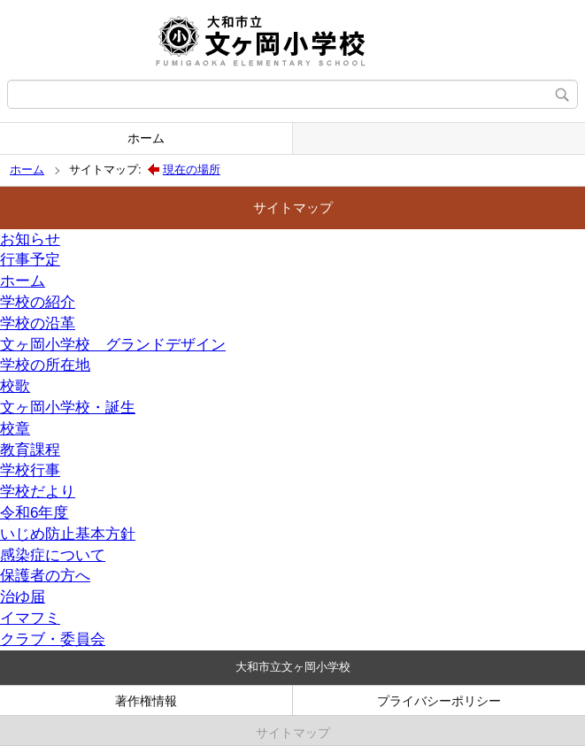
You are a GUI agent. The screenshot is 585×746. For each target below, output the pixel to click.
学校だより (37, 491)
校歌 (15, 386)
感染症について (52, 555)
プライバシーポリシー (439, 701)
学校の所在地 (45, 365)
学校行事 (30, 470)
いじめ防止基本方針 (67, 534)
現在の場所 (191, 169)
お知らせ (30, 239)
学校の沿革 (37, 323)
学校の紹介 (37, 302)
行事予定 (30, 259)
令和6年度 (34, 512)
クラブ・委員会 (52, 639)
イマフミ (30, 618)
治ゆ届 (22, 596)
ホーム (146, 138)
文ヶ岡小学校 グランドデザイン (113, 344)
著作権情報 (146, 701)
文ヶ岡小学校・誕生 (67, 407)
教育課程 (30, 450)
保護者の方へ (45, 575)
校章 (15, 428)
